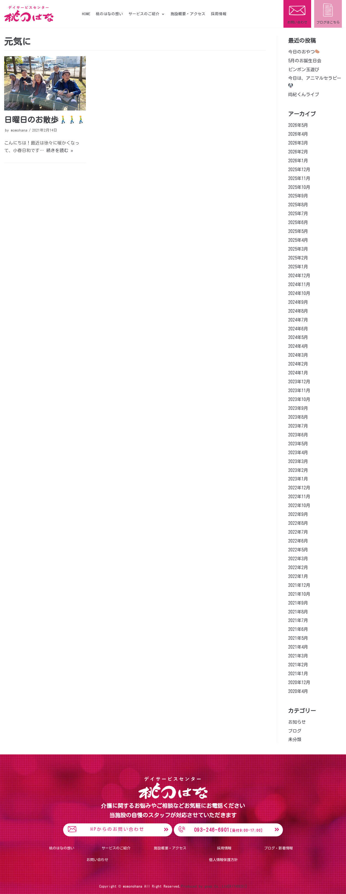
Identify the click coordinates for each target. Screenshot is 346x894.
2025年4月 (298, 240)
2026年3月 (298, 143)
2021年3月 (298, 656)
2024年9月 (298, 302)
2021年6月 (298, 629)
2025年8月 (298, 204)
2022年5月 (298, 550)
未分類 (294, 739)
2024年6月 (298, 329)
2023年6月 (298, 435)
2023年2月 (298, 470)
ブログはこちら (328, 22)
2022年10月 (299, 505)
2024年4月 (298, 346)
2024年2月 (298, 364)
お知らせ (297, 722)
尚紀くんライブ (303, 94)
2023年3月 (298, 461)
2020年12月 (299, 682)
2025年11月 (299, 178)
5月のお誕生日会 (304, 60)
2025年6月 (298, 222)
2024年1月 (298, 373)
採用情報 (218, 14)
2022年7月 (298, 532)
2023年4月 (298, 452)
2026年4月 (298, 134)
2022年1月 (298, 576)
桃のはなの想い (109, 14)
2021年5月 (298, 638)
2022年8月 (298, 523)
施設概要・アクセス (188, 14)
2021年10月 (299, 594)
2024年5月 (298, 337)
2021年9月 (298, 603)
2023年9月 (298, 408)
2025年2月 (298, 258)
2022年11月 (299, 496)
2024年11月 (299, 284)
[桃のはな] (28, 14)
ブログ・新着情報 (278, 848)
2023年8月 (298, 417)
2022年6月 (298, 541)
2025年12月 (299, 169)
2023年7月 (298, 426)
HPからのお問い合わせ (117, 829)
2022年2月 (298, 567)
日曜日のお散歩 (44, 120)
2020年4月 (298, 691)
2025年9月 (298, 196)
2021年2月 (298, 664)
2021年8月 (298, 612)
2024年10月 (299, 293)
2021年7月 (298, 620)
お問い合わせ (297, 22)
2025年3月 (298, 249)
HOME (86, 14)
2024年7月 (298, 320)
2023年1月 (298, 479)
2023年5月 (298, 443)
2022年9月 (298, 514)
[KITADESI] (237, 886)
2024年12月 (299, 275)
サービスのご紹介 (116, 848)
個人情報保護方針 (223, 859)
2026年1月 (298, 160)
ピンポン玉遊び (303, 69)
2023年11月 (299, 390)
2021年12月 (299, 585)
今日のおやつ (303, 52)
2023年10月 (299, 399)
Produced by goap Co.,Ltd (204, 886)
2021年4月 (298, 647)
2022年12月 (299, 487)
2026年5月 (298, 125)
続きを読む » (59, 150)
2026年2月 (298, 152)
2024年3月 (298, 355)
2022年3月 (298, 558)
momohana (19, 130)
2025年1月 (298, 266)
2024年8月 (298, 311)
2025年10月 (299, 187)
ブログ (294, 731)
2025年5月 (298, 231)
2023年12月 (299, 381)
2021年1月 (298, 673)
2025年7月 (298, 213)
